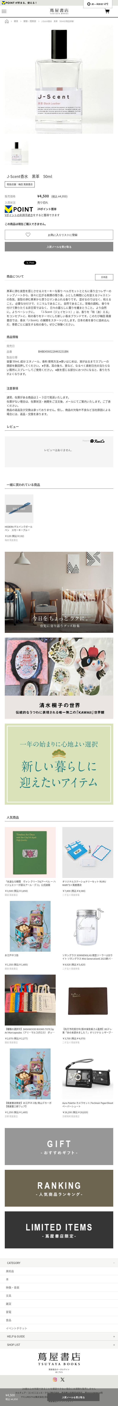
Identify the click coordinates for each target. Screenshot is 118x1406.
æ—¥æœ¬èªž (97, 4)
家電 (8, 1312)
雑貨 (8, 1304)
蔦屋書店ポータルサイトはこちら (59, 1361)
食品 (8, 1320)
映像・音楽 (12, 1287)
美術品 (10, 1271)
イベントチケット (16, 1328)
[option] (59, 79)
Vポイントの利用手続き (19, 215)
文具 (8, 1295)
